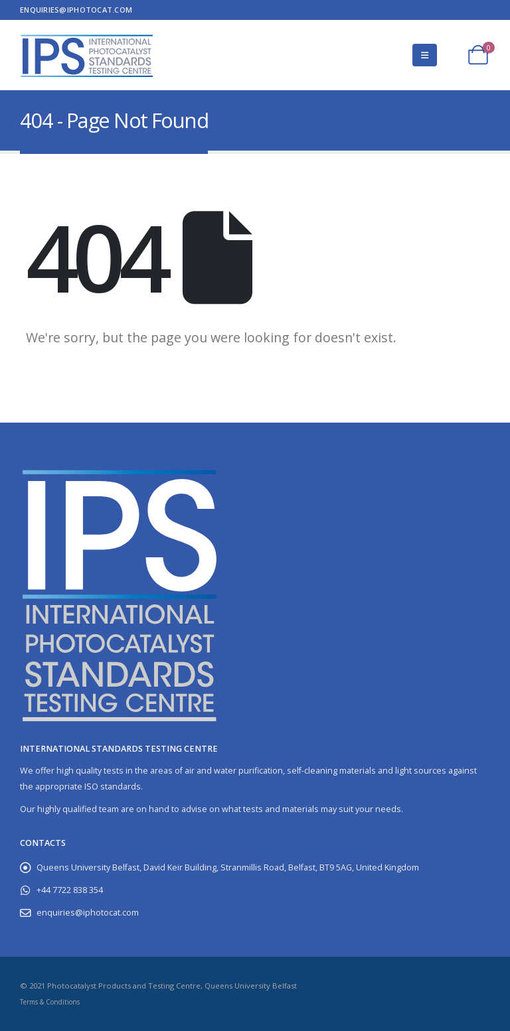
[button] (424, 55)
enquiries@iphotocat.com (76, 10)
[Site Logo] (86, 55)
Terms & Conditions (50, 1001)
